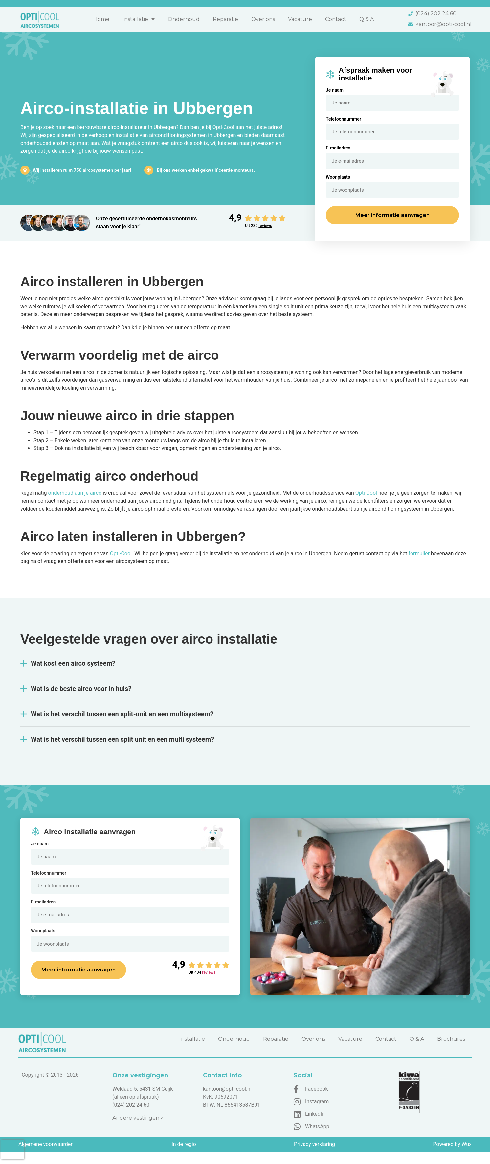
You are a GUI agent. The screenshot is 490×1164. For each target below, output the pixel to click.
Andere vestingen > (138, 1130)
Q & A (366, 19)
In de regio (183, 1156)
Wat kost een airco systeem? (73, 669)
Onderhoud (184, 19)
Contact (335, 19)
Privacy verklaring (314, 1156)
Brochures (451, 1051)
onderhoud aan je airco (75, 499)
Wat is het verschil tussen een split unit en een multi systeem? (122, 745)
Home (101, 19)
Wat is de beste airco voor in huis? (81, 695)
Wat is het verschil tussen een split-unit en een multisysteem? (122, 720)
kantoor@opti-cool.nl (227, 1101)
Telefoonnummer (343, 120)
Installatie (138, 19)
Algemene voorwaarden (46, 1156)
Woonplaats (338, 181)
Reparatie (225, 19)
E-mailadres (338, 151)
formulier (419, 560)
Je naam (335, 90)
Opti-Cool (366, 499)
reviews (265, 232)
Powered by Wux (452, 1156)
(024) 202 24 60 (130, 1117)
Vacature (300, 19)
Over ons (263, 19)
